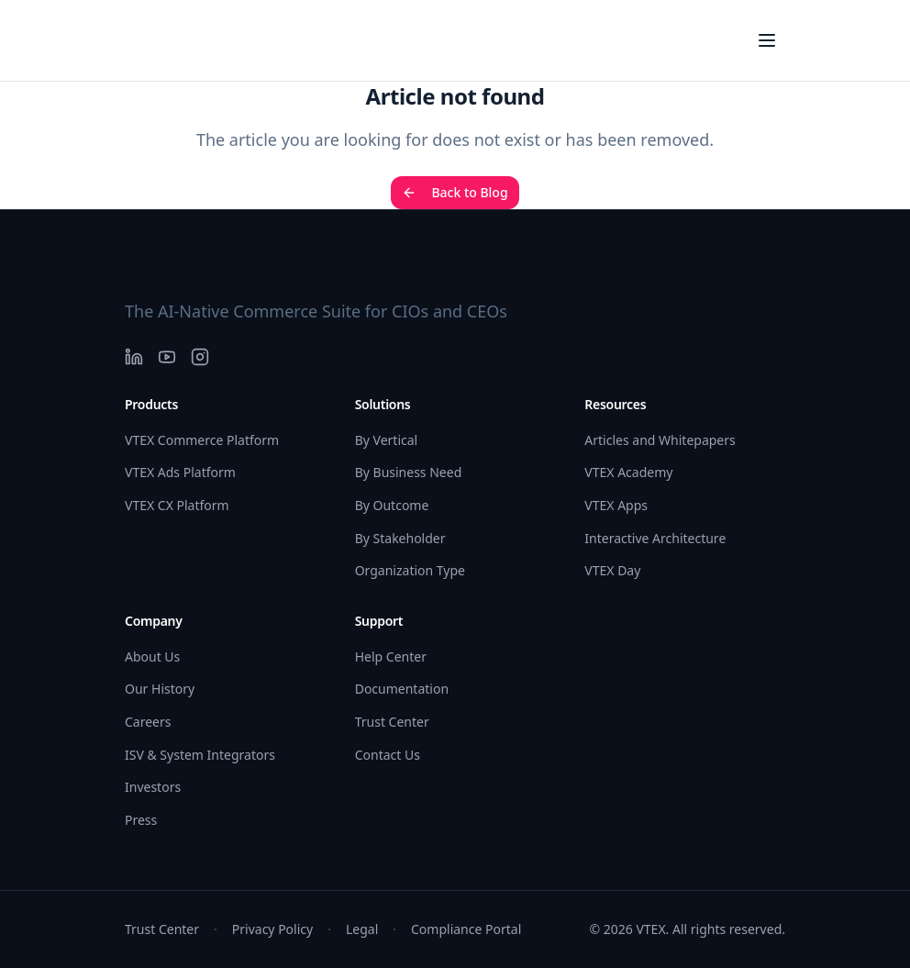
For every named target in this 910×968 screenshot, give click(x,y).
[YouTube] (167, 357)
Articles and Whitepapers (659, 440)
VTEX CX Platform (177, 505)
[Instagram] (200, 357)
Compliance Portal (466, 929)
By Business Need (408, 472)
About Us (152, 656)
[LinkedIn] (134, 357)
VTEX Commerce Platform (202, 440)
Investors (153, 787)
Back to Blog (454, 192)
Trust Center (392, 721)
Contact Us (387, 754)
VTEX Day (612, 570)
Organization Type (410, 570)
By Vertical (386, 440)
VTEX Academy (628, 472)
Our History (159, 688)
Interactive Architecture (655, 538)
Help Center (391, 656)
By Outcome (392, 505)
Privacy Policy (272, 929)
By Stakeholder (400, 538)
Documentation (402, 688)
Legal (362, 929)
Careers (148, 721)
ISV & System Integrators (200, 754)
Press (141, 820)
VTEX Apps (616, 505)
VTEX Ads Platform (180, 472)
